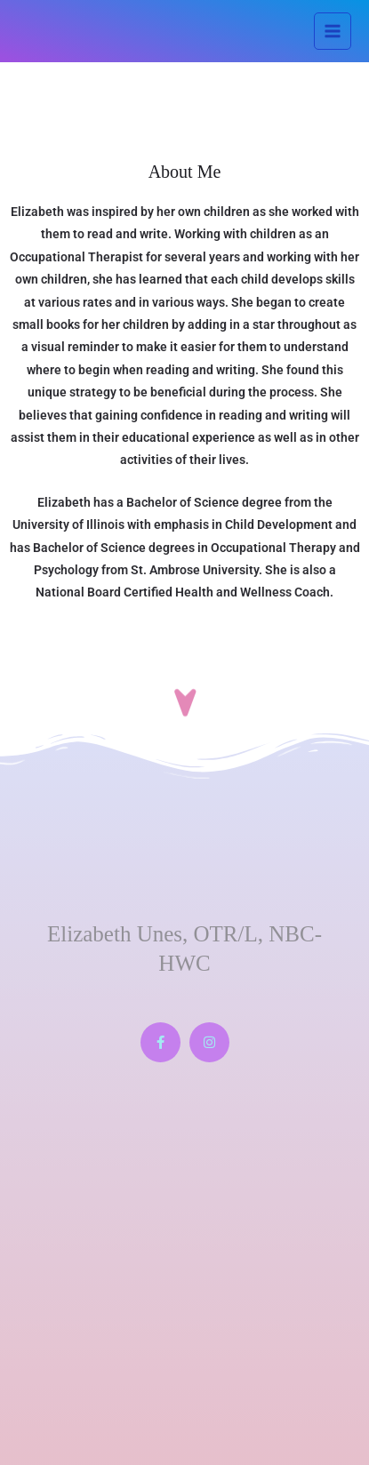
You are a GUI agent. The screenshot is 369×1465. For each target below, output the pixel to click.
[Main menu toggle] (333, 31)
